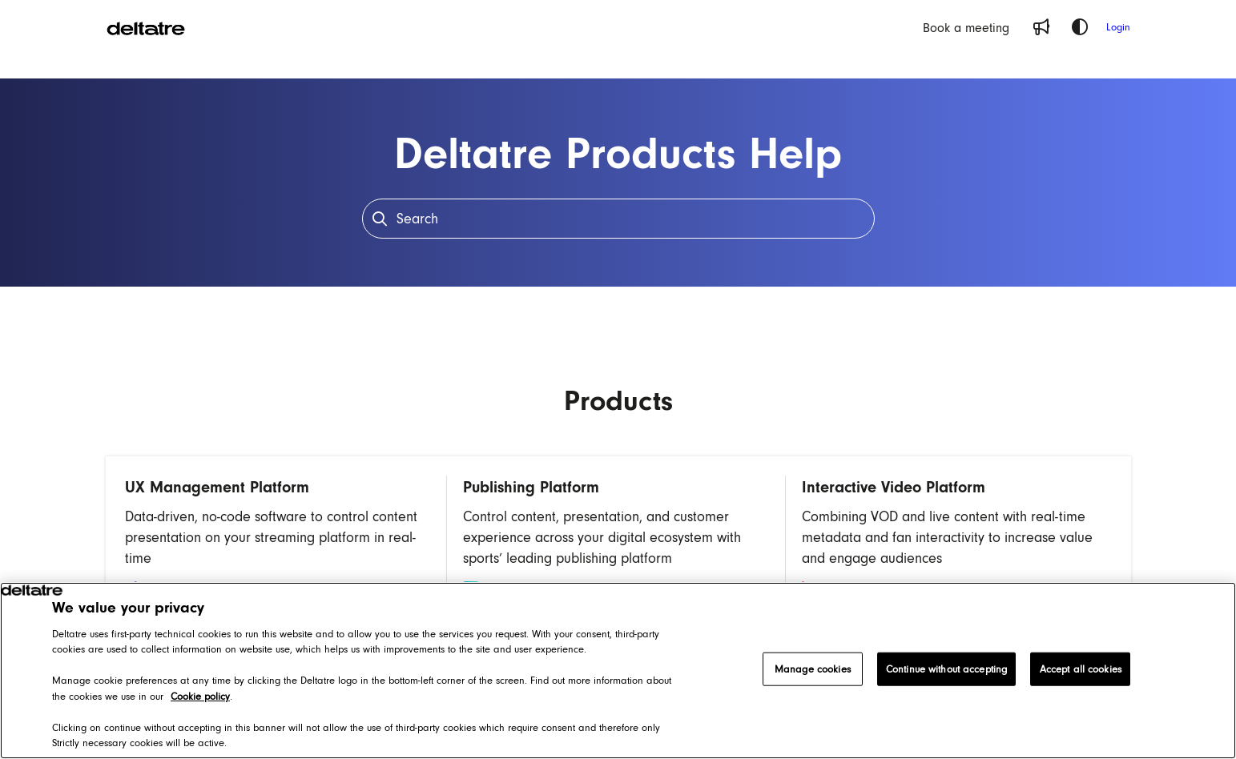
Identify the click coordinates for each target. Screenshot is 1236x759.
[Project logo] (146, 27)
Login (1118, 27)
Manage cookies (813, 669)
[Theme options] (1080, 27)
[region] (618, 670)
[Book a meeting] (966, 27)
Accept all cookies (1080, 669)
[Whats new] (1041, 27)
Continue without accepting (946, 669)
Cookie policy (200, 696)
